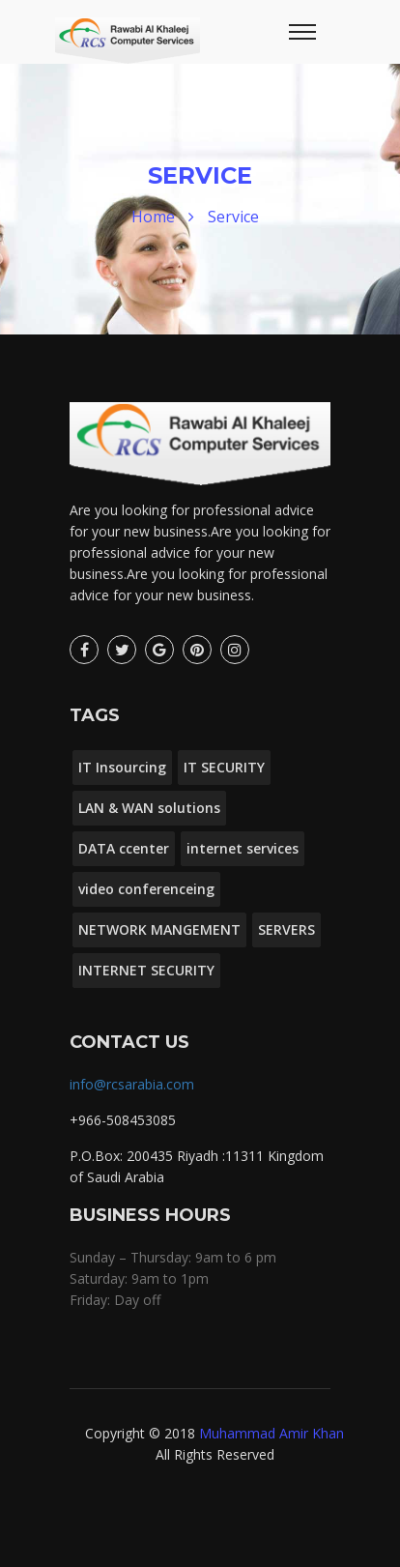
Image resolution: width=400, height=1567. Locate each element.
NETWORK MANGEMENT (159, 929)
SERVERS (286, 929)
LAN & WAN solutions (149, 807)
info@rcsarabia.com (132, 1084)
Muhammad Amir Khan (271, 1433)
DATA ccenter (123, 848)
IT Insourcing (122, 767)
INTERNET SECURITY (146, 970)
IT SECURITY (224, 767)
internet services (242, 848)
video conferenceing (146, 889)
